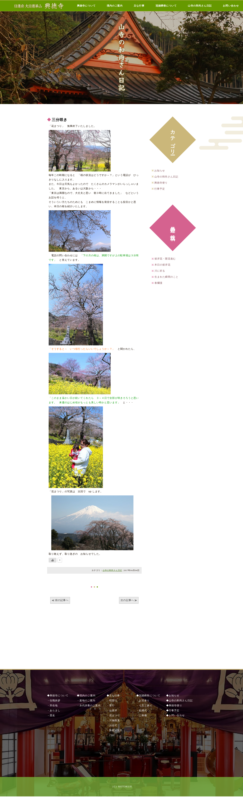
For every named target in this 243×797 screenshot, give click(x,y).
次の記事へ (127, 600)
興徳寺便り (161, 182)
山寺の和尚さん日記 (200, 5)
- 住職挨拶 (53, 701)
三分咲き (59, 120)
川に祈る (160, 270)
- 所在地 (52, 706)
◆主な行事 (113, 696)
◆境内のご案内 (86, 696)
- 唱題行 (112, 701)
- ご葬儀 (141, 716)
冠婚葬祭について (166, 5)
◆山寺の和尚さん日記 (179, 701)
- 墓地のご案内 (86, 701)
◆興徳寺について (57, 696)
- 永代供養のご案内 (89, 706)
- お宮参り (143, 701)
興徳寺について (86, 5)
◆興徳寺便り (174, 706)
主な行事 (139, 5)
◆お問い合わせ (175, 716)
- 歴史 (51, 716)
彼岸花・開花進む (165, 258)
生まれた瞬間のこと (166, 277)
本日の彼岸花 (162, 264)
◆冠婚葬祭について (148, 696)
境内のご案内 (115, 5)
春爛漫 (158, 283)
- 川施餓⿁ (113, 721)
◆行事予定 (172, 711)
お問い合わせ (231, 5)
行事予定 (159, 188)
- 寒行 (111, 706)
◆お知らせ (172, 696)
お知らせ (159, 170)
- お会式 (112, 726)
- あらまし (53, 711)
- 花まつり (113, 716)
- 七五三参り (144, 706)
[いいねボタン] (52, 560)
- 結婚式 (141, 711)
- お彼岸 (112, 711)
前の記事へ (61, 600)
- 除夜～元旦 (114, 731)
